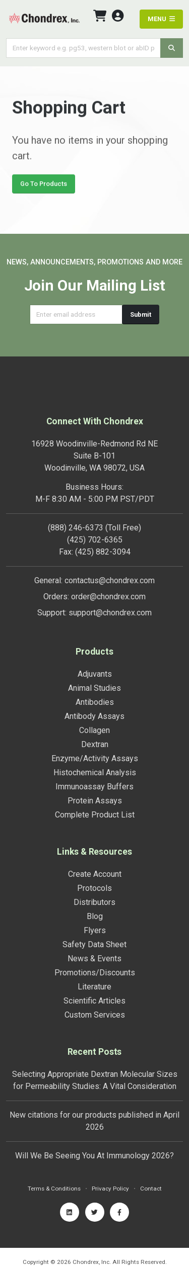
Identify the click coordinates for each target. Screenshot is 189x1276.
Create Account (94, 874)
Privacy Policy (110, 1188)
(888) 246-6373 (75, 527)
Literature (94, 986)
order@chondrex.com (108, 596)
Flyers (95, 930)
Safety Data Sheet (94, 944)
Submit (140, 314)
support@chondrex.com (110, 612)
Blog (95, 916)
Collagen (94, 730)
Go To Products (43, 186)
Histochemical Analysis (94, 772)
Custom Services (95, 1015)
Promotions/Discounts (94, 972)
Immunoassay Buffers (94, 786)
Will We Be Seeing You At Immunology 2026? (94, 1155)
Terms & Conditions (54, 1188)
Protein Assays (95, 800)
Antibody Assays (94, 716)
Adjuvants (95, 674)
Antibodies (95, 702)
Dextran (94, 744)
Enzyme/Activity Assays (94, 758)
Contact (151, 1188)
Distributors (94, 902)
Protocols (94, 888)
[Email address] (76, 314)
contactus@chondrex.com (110, 580)
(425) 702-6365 (94, 539)
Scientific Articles (94, 1001)
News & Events (94, 958)
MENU (161, 19)
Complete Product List (95, 814)
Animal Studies (94, 688)
